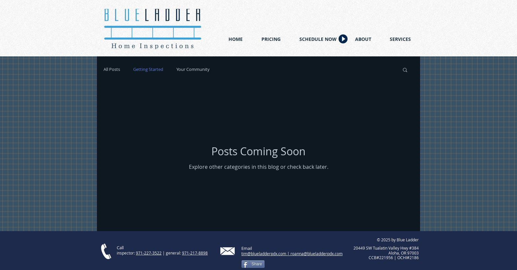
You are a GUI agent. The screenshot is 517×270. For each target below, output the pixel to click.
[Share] (253, 264)
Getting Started (148, 69)
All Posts (112, 69)
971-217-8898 (195, 252)
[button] (405, 70)
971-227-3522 (149, 252)
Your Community (193, 69)
